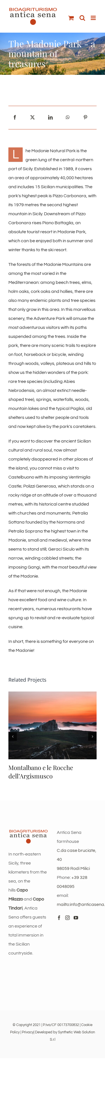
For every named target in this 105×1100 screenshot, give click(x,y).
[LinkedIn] (50, 117)
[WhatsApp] (68, 117)
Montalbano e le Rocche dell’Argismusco (40, 771)
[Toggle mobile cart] (71, 18)
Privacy (28, 1032)
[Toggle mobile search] (82, 18)
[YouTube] (76, 917)
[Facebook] (14, 117)
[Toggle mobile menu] (94, 18)
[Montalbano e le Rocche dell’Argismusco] (52, 694)
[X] (32, 117)
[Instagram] (67, 917)
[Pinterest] (85, 117)
